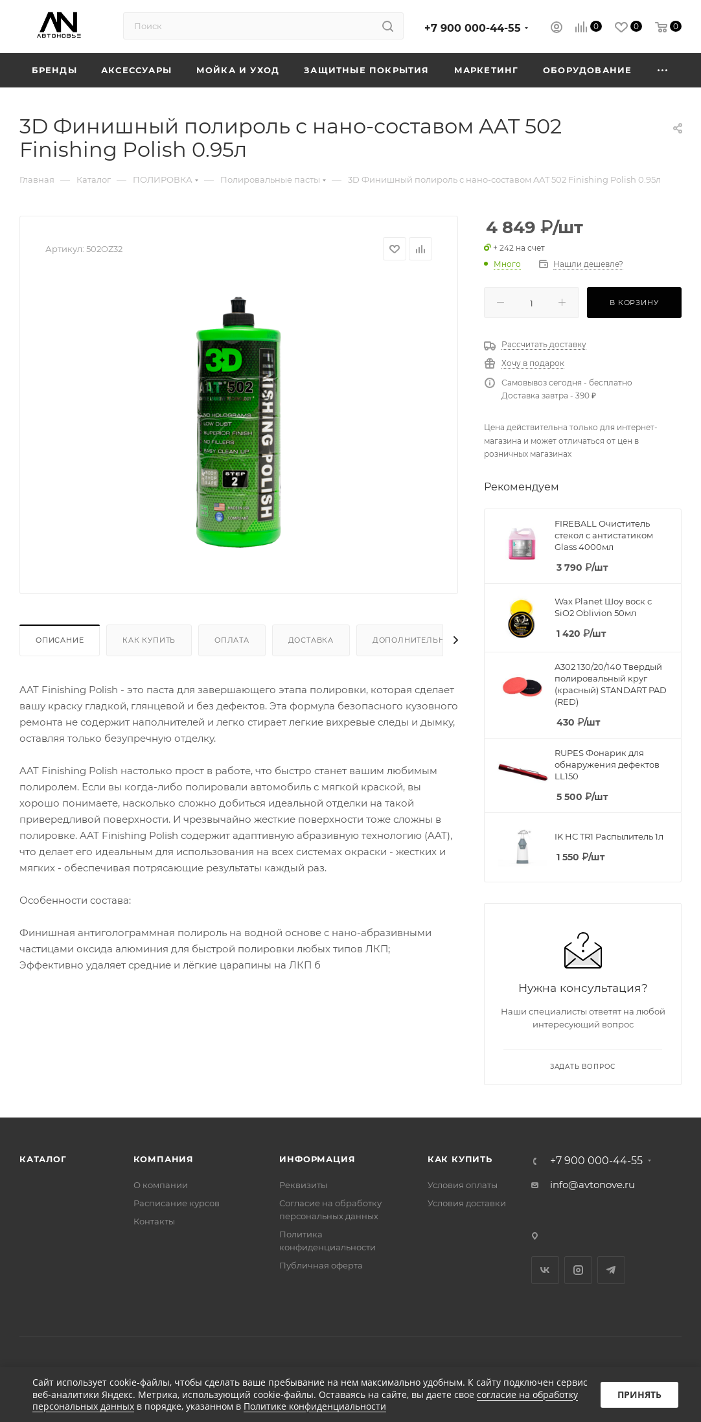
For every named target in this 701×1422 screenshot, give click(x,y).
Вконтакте (545, 1270)
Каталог (43, 1159)
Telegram (611, 1270)
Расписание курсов (176, 1203)
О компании (160, 1185)
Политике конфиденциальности (315, 1406)
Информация (317, 1159)
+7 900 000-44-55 (472, 28)
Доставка (311, 640)
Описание (60, 640)
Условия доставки (467, 1203)
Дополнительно (412, 640)
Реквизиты (303, 1185)
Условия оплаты (463, 1185)
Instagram (578, 1270)
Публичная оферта (321, 1265)
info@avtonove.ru (592, 1184)
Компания (163, 1159)
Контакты (154, 1221)
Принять (639, 1394)
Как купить (149, 640)
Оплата (231, 640)
